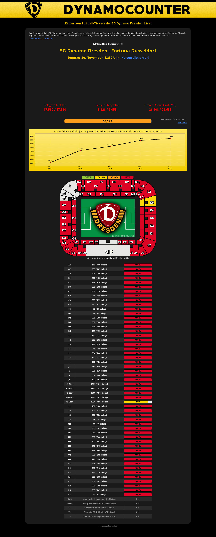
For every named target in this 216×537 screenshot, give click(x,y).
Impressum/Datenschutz (108, 526)
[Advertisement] (108, 81)
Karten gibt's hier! (135, 57)
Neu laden (182, 122)
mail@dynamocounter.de (40, 38)
